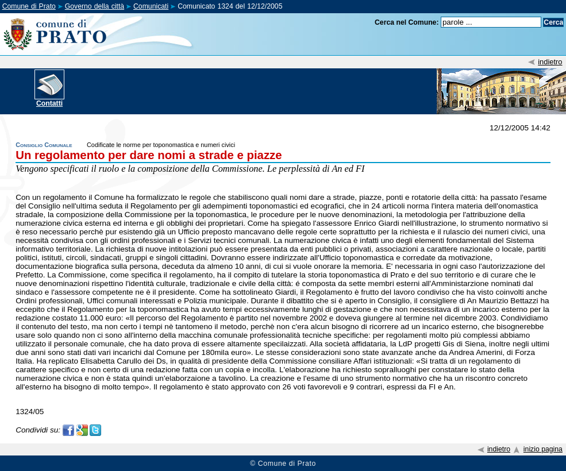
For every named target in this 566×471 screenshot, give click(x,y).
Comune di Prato (29, 6)
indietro (550, 61)
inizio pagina (543, 449)
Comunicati (150, 6)
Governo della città (94, 6)
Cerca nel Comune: (407, 22)
